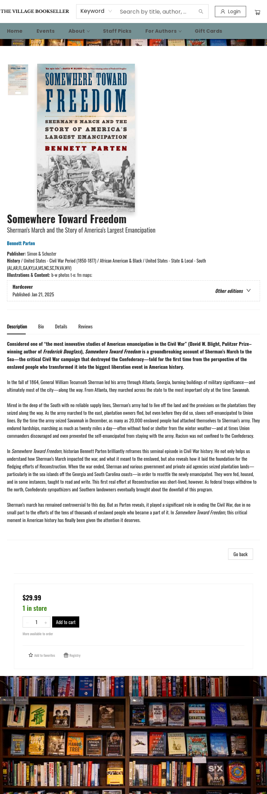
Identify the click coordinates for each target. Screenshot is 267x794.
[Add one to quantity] (45, 622)
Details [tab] (61, 326)
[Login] (230, 11)
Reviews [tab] (85, 326)
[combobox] (96, 11)
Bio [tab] (41, 326)
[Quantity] (36, 622)
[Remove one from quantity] (27, 622)
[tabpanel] (133, 440)
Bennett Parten (22, 243)
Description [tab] (17, 326)
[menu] (133, 31)
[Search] (201, 11)
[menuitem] (15, 31)
